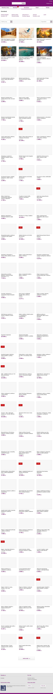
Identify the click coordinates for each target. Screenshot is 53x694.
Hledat (23, 3)
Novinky (16, 7)
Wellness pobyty (15, 14)
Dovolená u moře (36, 16)
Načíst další (25, 658)
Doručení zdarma (31, 678)
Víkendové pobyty (15, 16)
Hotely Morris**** (25, 14)
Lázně (45, 14)
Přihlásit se (48, 3)
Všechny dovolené (4, 14)
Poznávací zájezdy (26, 16)
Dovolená (26, 7)
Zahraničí (35, 14)
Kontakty (50, 1)
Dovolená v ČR (4, 16)
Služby (47, 7)
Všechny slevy (5, 7)
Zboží (37, 7)
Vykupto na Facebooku (32, 679)
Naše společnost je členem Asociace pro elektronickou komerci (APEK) (16, 686)
